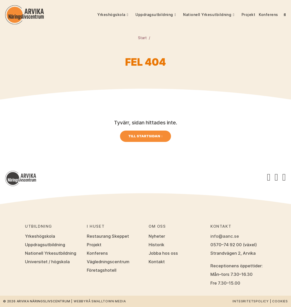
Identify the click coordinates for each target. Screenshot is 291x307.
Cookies (280, 301)
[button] (130, 15)
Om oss (157, 226)
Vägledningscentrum (108, 261)
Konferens (268, 14)
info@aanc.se (224, 236)
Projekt (248, 14)
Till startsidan (144, 136)
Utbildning (38, 226)
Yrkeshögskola (111, 14)
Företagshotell (101, 270)
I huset (96, 226)
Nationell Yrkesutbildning (207, 14)
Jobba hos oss (163, 253)
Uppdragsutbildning (154, 14)
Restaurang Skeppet (108, 236)
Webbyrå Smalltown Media (100, 301)
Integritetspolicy (251, 301)
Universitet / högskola (47, 261)
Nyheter (157, 236)
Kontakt (157, 261)
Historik (156, 244)
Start (142, 38)
